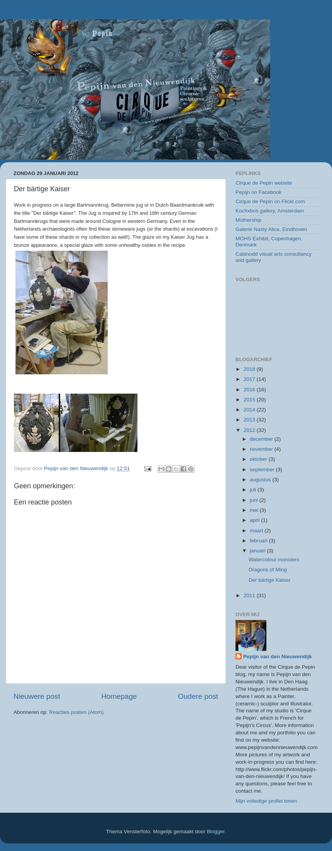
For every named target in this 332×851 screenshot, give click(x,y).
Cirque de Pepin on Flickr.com (270, 201)
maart (257, 530)
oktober (259, 459)
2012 (250, 430)
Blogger (216, 831)
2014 (250, 410)
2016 (250, 389)
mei (255, 510)
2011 (250, 595)
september (263, 469)
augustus (261, 479)
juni (254, 500)
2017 (250, 379)
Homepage (119, 696)
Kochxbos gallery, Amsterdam (269, 211)
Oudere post (198, 696)
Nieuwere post (37, 696)
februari (259, 541)
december (262, 439)
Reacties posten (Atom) (76, 712)
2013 (250, 420)
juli (253, 490)
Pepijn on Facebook (258, 192)
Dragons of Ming (268, 569)
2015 (250, 400)
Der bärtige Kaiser (270, 580)
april (255, 520)
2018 (250, 369)
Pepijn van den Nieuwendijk (277, 656)
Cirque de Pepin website (263, 183)
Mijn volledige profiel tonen (266, 801)
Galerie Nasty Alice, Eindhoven (271, 229)
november (262, 449)
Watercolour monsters (274, 559)
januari (258, 551)
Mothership (248, 220)
